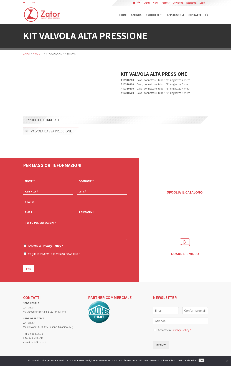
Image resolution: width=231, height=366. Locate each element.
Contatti (194, 15)
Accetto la (45, 246)
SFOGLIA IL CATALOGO (185, 192)
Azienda (136, 15)
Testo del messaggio (40, 222)
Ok (201, 360)
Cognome (86, 181)
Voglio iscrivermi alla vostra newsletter (54, 254)
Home (122, 15)
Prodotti (152, 15)
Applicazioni (175, 15)
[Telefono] (102, 212)
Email (30, 212)
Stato (29, 202)
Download (178, 3)
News (156, 3)
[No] (226, 361)
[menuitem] (24, 2)
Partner (165, 3)
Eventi (147, 3)
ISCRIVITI (161, 345)
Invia (28, 268)
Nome (30, 181)
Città (82, 191)
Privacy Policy (51, 246)
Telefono (86, 212)
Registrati (191, 3)
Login (202, 3)
